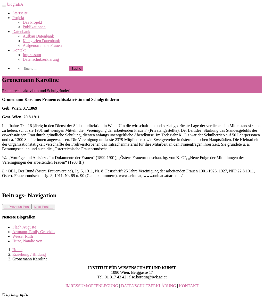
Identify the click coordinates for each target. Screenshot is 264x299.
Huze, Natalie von (27, 241)
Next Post (43, 207)
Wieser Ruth (22, 236)
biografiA (15, 4)
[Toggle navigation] (4, 5)
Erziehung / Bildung (29, 254)
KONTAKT (189, 286)
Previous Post (17, 207)
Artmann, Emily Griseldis (33, 232)
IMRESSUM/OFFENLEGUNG (91, 286)
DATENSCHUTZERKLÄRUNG (148, 286)
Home (17, 250)
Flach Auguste (24, 227)
